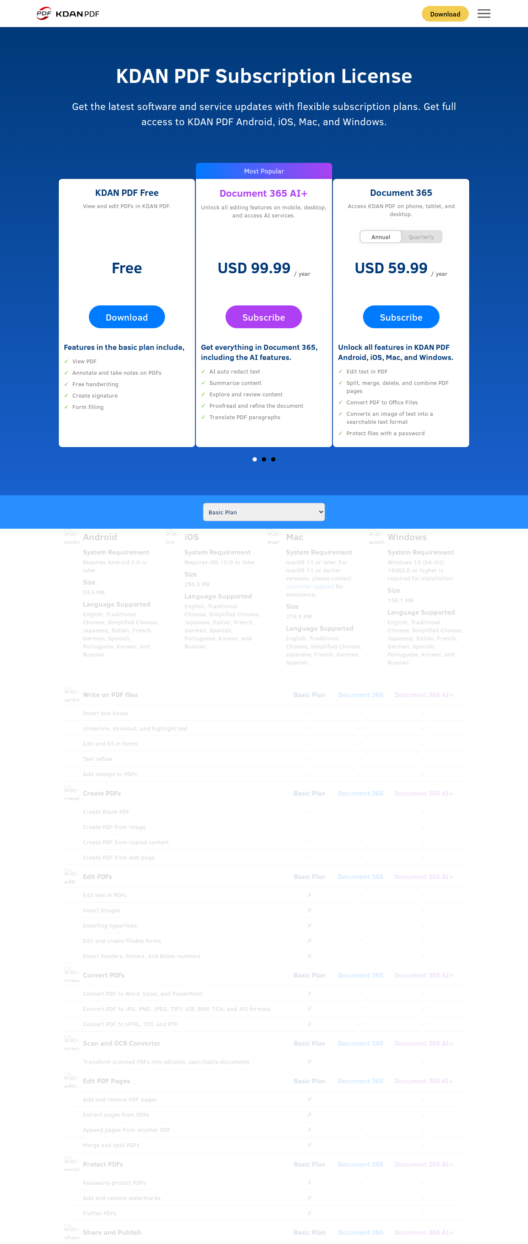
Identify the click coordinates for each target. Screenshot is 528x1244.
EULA (276, 1198)
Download (445, 13)
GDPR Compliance (245, 1198)
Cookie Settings (305, 1198)
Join (434, 1008)
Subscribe (263, 316)
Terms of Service (141, 1198)
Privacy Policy (180, 1198)
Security (210, 1198)
